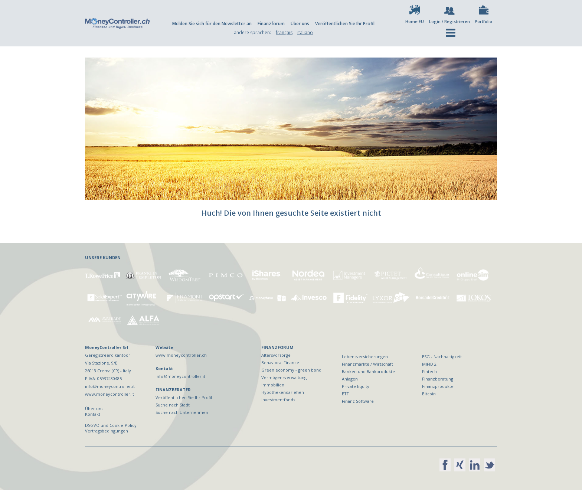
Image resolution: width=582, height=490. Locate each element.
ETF (345, 393)
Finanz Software (358, 401)
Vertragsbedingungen (106, 431)
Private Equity (355, 386)
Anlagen (350, 379)
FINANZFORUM (277, 347)
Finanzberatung (437, 379)
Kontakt (92, 414)
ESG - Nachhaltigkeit (442, 356)
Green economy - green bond (291, 370)
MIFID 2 (429, 364)
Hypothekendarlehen (282, 392)
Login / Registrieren (449, 21)
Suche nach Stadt (173, 405)
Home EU (414, 21)
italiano (305, 32)
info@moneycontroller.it (180, 376)
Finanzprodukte (438, 386)
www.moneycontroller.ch (181, 355)
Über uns (300, 23)
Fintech (429, 371)
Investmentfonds (278, 399)
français (284, 32)
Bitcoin (429, 393)
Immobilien (272, 385)
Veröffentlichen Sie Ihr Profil (345, 23)
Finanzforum (271, 23)
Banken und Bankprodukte (368, 371)
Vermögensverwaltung (284, 377)
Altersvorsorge (276, 355)
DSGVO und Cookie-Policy (111, 425)
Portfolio (483, 21)
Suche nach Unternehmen (182, 412)
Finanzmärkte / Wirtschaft (367, 364)
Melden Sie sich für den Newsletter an (212, 23)
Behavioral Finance (280, 362)
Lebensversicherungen (365, 356)
